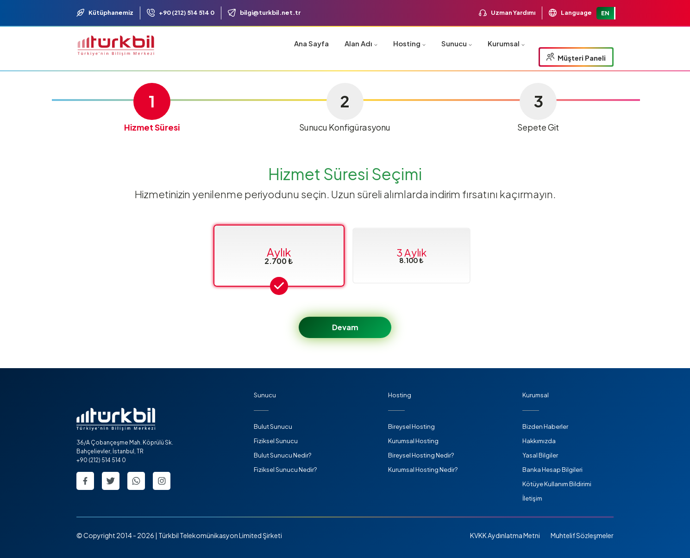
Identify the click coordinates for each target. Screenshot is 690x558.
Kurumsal (506, 43)
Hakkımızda (539, 441)
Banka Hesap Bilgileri (552, 469)
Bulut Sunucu (273, 426)
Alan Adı (361, 43)
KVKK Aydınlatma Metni (505, 535)
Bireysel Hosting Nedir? (421, 455)
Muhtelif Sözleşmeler (582, 535)
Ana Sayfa (311, 43)
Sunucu (456, 43)
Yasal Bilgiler (540, 455)
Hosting (409, 43)
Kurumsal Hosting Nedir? (423, 469)
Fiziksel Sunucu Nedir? (285, 469)
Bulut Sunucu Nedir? (282, 455)
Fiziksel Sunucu (276, 441)
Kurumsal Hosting (413, 441)
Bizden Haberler (545, 426)
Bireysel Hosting (411, 426)
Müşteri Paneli (576, 57)
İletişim (532, 498)
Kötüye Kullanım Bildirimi (556, 484)
